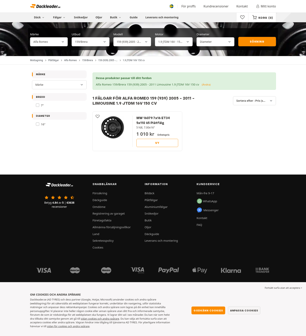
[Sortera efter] (254, 100)
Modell (118, 34)
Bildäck (149, 193)
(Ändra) (206, 84)
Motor (159, 34)
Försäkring (100, 193)
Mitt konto (266, 6)
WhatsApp (207, 201)
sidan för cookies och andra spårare (68, 326)
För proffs (188, 6)
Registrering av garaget (109, 213)
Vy (157, 143)
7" (42, 105)
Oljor (98, 17)
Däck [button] (39, 17)
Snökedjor (81, 17)
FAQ (199, 225)
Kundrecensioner (216, 6)
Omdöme (99, 207)
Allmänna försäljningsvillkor (112, 227)
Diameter (203, 34)
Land (96, 234)
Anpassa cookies (244, 310)
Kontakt (242, 6)
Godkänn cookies (208, 310)
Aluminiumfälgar (156, 207)
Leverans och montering (161, 17)
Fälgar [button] (59, 17)
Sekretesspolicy (103, 240)
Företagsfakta (102, 220)
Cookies (98, 247)
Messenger (208, 210)
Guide (134, 17)
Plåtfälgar (151, 200)
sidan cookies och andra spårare (100, 318)
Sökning (257, 41)
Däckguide (100, 200)
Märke (34, 34)
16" (43, 124)
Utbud (76, 34)
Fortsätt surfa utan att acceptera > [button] (283, 288)
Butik (116, 17)
